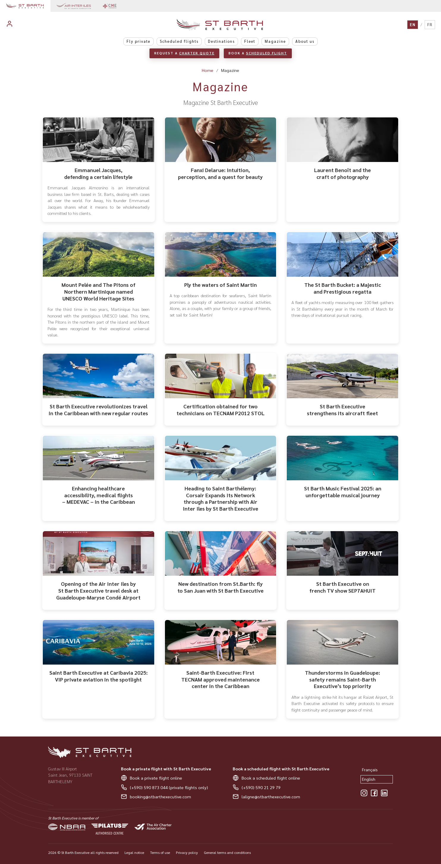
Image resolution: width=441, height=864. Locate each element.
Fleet (249, 41)
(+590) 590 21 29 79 (261, 787)
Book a (258, 53)
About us (304, 41)
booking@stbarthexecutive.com (160, 796)
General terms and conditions (227, 852)
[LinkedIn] (384, 793)
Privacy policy (187, 852)
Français (370, 769)
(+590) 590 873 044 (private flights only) (169, 787)
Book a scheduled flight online (271, 777)
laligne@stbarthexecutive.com (271, 796)
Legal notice (134, 852)
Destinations (221, 41)
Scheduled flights (179, 41)
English (368, 779)
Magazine (275, 41)
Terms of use (160, 852)
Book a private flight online (156, 777)
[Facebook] (374, 793)
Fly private (138, 41)
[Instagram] (364, 793)
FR (429, 24)
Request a (184, 53)
